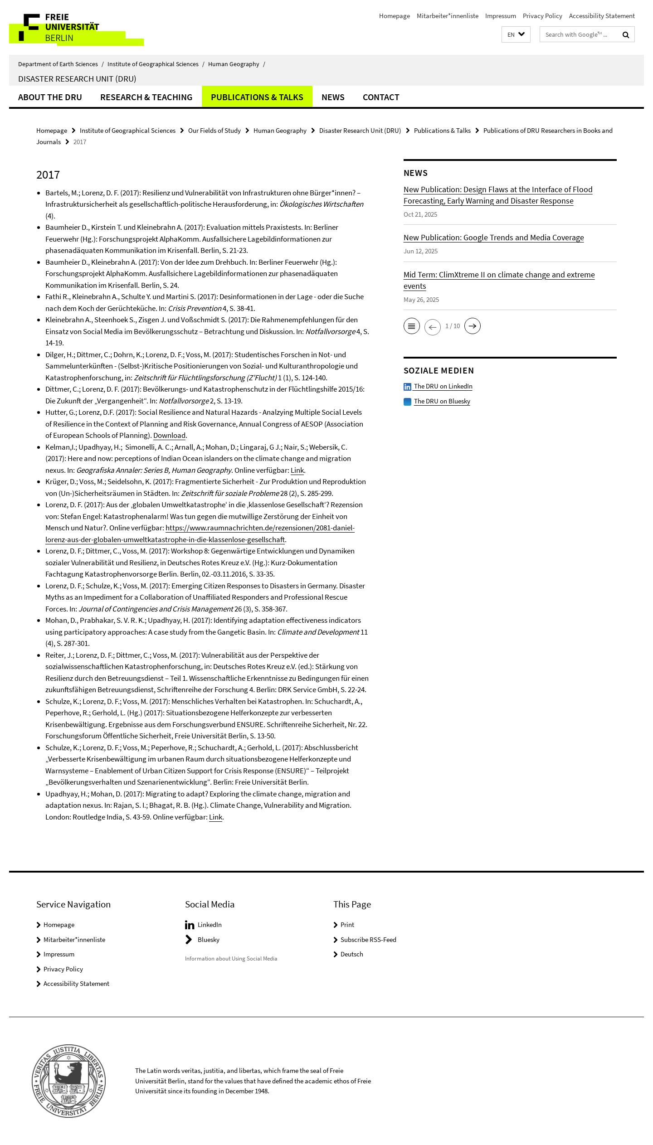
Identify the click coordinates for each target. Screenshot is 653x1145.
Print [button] (347, 924)
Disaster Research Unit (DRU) (77, 78)
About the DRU (50, 96)
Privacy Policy (542, 15)
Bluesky (208, 939)
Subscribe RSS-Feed (368, 939)
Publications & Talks (257, 96)
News (333, 96)
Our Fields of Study (214, 130)
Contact (381, 96)
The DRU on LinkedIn (438, 386)
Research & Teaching (146, 96)
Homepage (394, 15)
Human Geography (236, 64)
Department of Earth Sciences (61, 64)
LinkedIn (210, 924)
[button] (516, 34)
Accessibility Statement (602, 15)
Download (169, 435)
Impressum (500, 15)
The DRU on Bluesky (442, 401)
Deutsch (352, 954)
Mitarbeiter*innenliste (447, 15)
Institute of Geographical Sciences (156, 64)
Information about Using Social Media (231, 958)
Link (297, 470)
